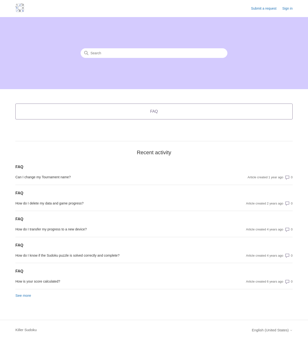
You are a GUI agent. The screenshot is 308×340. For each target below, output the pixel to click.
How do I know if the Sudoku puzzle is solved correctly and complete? (67, 255)
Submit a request (263, 8)
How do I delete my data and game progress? (49, 203)
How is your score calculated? (37, 281)
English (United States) (272, 330)
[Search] (154, 53)
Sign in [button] (287, 8)
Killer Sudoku (26, 330)
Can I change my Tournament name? (43, 177)
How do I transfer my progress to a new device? (51, 229)
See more (23, 295)
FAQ (19, 167)
